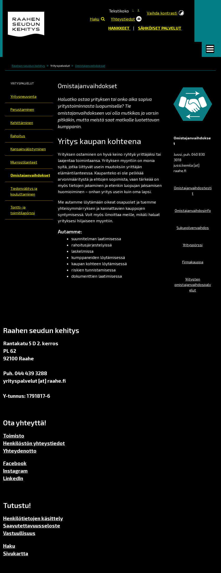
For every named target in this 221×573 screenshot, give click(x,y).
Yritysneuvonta (23, 96)
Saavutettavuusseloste (31, 526)
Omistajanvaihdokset (90, 65)
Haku (94, 18)
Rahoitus (17, 136)
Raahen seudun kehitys (28, 65)
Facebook (15, 463)
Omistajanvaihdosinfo (193, 210)
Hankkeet (119, 27)
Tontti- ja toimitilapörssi (22, 210)
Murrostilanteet (23, 162)
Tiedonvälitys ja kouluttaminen (23, 191)
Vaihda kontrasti (162, 12)
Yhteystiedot (123, 18)
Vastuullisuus (19, 533)
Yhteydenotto (19, 451)
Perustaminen (22, 109)
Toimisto (13, 436)
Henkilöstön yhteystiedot (34, 443)
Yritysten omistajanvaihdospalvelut (192, 284)
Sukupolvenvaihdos (192, 227)
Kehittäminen (21, 122)
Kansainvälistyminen (28, 149)
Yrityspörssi (193, 245)
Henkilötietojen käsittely (33, 518)
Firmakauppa (192, 262)
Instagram (15, 471)
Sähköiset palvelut (159, 27)
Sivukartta (15, 553)
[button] (210, 49)
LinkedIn (13, 478)
